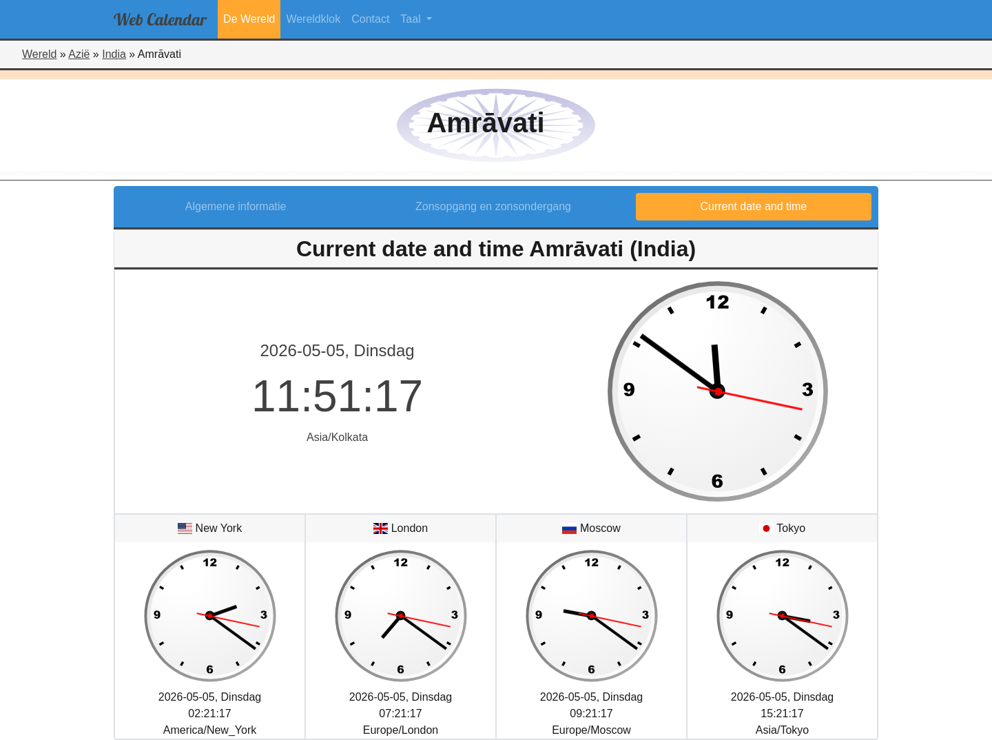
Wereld (39, 54)
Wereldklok (313, 19)
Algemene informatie (236, 206)
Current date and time (754, 206)
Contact (370, 19)
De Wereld (249, 19)
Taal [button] (412, 19)
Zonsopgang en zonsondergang (493, 206)
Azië (79, 54)
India (114, 54)
